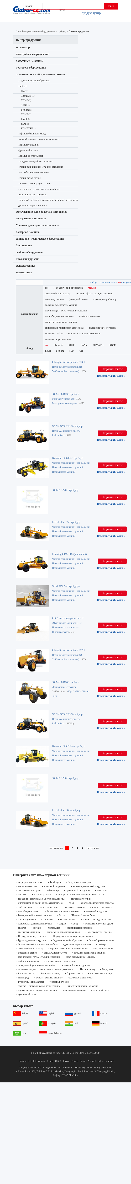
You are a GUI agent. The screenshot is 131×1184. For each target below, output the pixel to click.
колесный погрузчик (55, 886)
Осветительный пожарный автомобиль (38, 944)
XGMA (26, 114)
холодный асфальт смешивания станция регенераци (48, 200)
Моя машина (24, 245)
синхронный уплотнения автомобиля (39, 189)
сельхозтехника (25, 265)
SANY (25, 105)
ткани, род (23, 977)
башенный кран (101, 990)
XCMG (26, 100)
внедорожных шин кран (30, 882)
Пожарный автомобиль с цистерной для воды (41, 898)
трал (71, 903)
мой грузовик (25, 907)
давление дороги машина (32, 205)
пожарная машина (28, 231)
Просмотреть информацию (111, 376)
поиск (111, 6)
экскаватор (23, 47)
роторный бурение (59, 982)
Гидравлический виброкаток (34, 80)
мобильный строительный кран (63, 932)
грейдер (22, 86)
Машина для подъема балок (96, 919)
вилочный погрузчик (97, 911)
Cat (24, 91)
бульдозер (53, 890)
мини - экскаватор (48, 907)
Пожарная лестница (81, 898)
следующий (93, 848)
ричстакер (102, 890)
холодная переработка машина (35, 161)
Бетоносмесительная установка (63, 911)
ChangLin (28, 95)
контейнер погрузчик (29, 911)
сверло (62, 923)
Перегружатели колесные (100, 932)
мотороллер (54, 928)
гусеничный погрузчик (78, 890)
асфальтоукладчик (28, 144)
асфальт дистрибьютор (31, 155)
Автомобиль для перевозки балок (35, 923)
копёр (75, 923)
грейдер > (63, 31)
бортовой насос (75, 973)
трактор (22, 928)
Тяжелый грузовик (27, 258)
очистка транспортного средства (97, 903)
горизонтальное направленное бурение (38, 990)
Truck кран (55, 882)
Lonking (26, 109)
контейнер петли (42, 894)
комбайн (37, 928)
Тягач (62, 915)
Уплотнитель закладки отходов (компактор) (40, 903)
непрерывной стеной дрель (99, 923)
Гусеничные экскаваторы (31, 982)
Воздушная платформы (79, 882)
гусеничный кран (27, 994)
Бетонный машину (50, 973)
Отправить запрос (112, 369)
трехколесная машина (29, 932)
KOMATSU (28, 128)
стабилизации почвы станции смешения (40, 166)
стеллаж (22, 894)
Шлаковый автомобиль (83, 915)
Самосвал (48, 919)
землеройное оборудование (32, 54)
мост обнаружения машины (33, 172)
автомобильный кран (75, 990)
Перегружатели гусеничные (32, 936)
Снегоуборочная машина (101, 940)
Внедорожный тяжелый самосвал (35, 915)
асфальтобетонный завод (32, 133)
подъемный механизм (29, 60)
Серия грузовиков (27, 919)
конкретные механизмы (31, 218)
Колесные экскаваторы (81, 977)
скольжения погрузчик (30, 890)
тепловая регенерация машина (35, 183)
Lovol (25, 119)
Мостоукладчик (68, 919)
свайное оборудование (29, 252)
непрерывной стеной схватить (82, 986)
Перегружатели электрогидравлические (73, 936)
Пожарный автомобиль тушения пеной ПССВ (80, 894)
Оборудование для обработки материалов (41, 211)
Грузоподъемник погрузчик (32, 940)
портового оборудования (31, 67)
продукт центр (93, 13)
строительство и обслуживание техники (41, 74)
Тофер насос (108, 969)
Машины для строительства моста (37, 225)
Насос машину (87, 969)
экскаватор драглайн (74, 907)
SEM (25, 124)
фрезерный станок (28, 150)
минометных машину (101, 973)
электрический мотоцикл (79, 928)
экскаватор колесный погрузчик (89, 886)
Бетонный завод (26, 973)
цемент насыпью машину (49, 977)
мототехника (24, 272)
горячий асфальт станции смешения (38, 139)
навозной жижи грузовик (32, 194)
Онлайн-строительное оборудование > (37, 31)
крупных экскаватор (102, 907)
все (46, 288)
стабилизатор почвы (29, 177)
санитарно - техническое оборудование (40, 238)
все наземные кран (27, 886)
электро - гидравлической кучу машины (39, 986)
